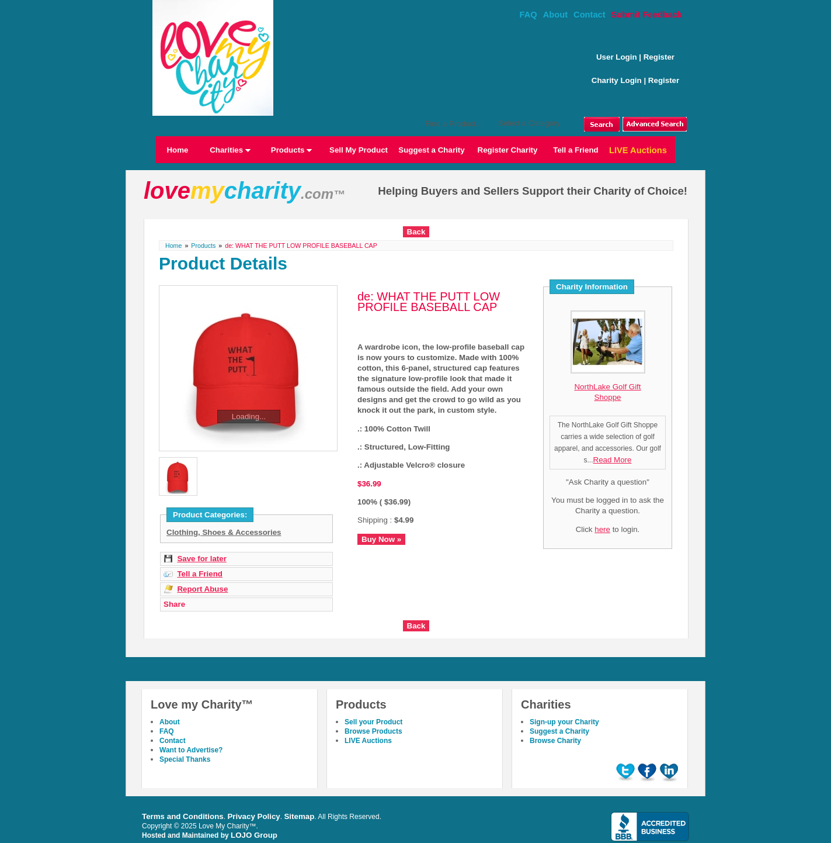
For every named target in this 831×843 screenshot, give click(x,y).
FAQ (528, 14)
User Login (616, 57)
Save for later (201, 558)
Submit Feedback (646, 14)
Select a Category (529, 123)
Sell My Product (358, 150)
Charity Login (617, 80)
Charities (230, 150)
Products (291, 150)
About (555, 14)
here (602, 529)
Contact (589, 14)
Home (177, 150)
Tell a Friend (576, 150)
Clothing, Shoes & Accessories (223, 532)
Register (659, 57)
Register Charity (508, 150)
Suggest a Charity (431, 150)
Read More (612, 459)
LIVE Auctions (638, 150)
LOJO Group (254, 835)
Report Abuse (202, 589)
